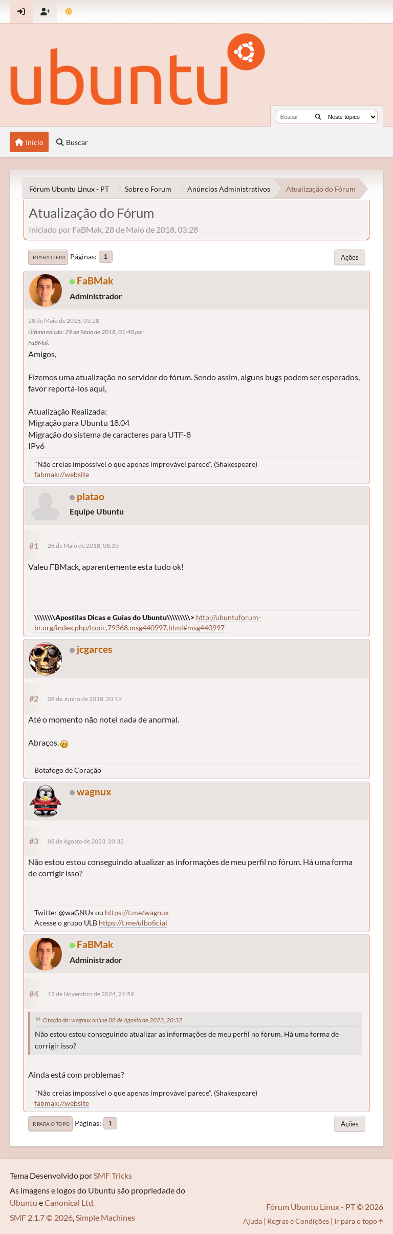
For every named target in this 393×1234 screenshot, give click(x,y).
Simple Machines (105, 1217)
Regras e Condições (298, 1221)
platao (90, 496)
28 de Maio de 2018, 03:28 (63, 320)
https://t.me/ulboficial (133, 922)
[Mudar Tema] (68, 11)
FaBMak (95, 280)
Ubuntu (23, 1202)
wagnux (94, 791)
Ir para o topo (50, 1124)
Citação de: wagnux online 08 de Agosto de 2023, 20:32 (112, 1020)
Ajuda (252, 1221)
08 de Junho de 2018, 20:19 (85, 698)
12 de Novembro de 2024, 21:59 (91, 994)
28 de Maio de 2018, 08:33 (83, 545)
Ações (350, 257)
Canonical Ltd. (70, 1202)
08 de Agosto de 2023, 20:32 (86, 841)
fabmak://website (61, 474)
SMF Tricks (113, 1175)
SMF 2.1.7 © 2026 (41, 1217)
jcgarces (94, 649)
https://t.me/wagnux (137, 912)
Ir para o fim (48, 257)
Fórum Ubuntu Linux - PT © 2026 (324, 1206)
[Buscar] (318, 117)
